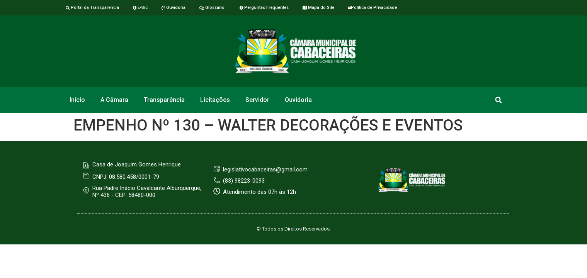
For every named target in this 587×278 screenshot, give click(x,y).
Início (77, 99)
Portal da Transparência (92, 7)
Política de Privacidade (372, 7)
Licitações (215, 99)
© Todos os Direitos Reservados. (294, 229)
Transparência (164, 99)
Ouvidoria (173, 7)
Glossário (212, 7)
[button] (498, 100)
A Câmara (114, 99)
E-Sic (140, 7)
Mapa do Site (318, 7)
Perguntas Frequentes (263, 7)
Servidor (257, 99)
